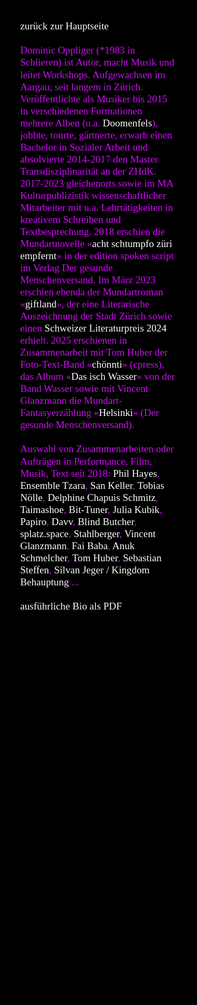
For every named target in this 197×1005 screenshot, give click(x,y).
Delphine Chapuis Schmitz (102, 497)
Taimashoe (42, 509)
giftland (41, 303)
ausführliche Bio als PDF (70, 606)
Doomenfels (127, 123)
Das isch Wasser (104, 376)
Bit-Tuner (88, 509)
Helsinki (116, 412)
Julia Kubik (136, 509)
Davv (61, 521)
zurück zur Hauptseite (64, 25)
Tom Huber (95, 557)
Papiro (33, 521)
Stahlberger (96, 533)
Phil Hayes (135, 473)
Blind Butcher (106, 521)
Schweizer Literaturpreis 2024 (106, 328)
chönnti (107, 364)
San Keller (111, 485)
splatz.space (44, 533)
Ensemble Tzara (52, 485)
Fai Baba (89, 545)
